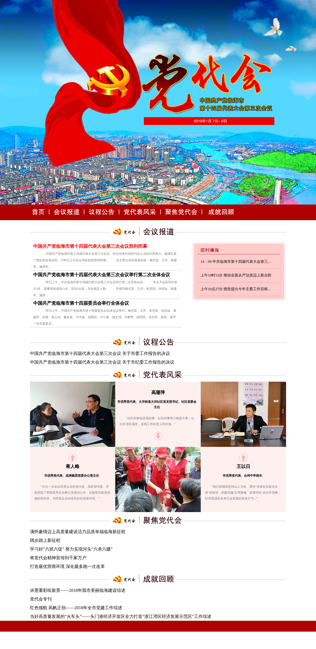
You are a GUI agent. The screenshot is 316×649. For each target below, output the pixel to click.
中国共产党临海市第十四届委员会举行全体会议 (81, 303)
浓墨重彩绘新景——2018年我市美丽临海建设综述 (77, 590)
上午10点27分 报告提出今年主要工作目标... (236, 289)
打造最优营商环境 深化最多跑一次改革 (67, 566)
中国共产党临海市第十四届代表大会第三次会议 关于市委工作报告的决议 (100, 353)
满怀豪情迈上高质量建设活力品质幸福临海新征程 (77, 531)
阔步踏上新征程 (45, 540)
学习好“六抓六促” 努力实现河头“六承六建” (71, 549)
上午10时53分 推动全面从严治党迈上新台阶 (236, 275)
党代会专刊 (41, 599)
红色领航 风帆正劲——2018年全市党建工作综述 (76, 607)
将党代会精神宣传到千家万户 (58, 557)
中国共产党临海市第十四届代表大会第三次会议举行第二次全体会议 (101, 274)
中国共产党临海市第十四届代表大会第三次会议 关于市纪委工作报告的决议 (102, 362)
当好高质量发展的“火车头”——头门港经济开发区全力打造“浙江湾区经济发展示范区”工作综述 (120, 616)
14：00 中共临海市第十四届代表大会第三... (236, 262)
